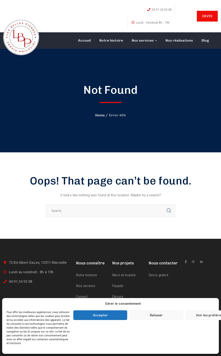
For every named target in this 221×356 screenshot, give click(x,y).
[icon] (186, 261)
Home (100, 115)
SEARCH (169, 211)
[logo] (21, 37)
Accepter (100, 315)
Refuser (156, 315)
